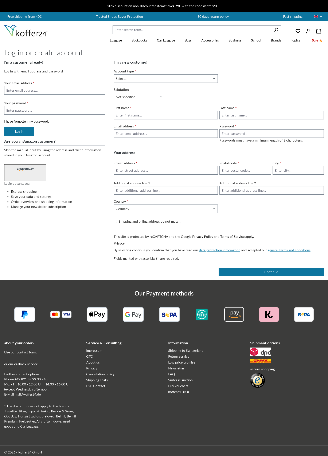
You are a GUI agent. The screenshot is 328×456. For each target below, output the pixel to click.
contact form (26, 352)
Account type (125, 71)
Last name (228, 108)
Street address (125, 163)
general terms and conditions (289, 250)
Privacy (91, 368)
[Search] (276, 29)
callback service (26, 364)
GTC (89, 356)
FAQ (171, 374)
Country (121, 201)
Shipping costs (97, 380)
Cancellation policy (100, 374)
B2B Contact (95, 386)
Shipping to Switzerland (185, 350)
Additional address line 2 (237, 183)
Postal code (229, 163)
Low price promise (181, 362)
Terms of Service (232, 236)
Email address (125, 126)
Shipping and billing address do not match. (150, 221)
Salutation (121, 89)
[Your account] (308, 30)
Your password (16, 103)
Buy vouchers (178, 386)
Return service (178, 356)
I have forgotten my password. (26, 121)
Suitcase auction (180, 380)
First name (123, 108)
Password (227, 126)
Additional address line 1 (132, 183)
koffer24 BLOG (179, 392)
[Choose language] (318, 16)
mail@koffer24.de (28, 394)
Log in (19, 131)
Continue (271, 272)
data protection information (219, 250)
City (277, 163)
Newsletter (176, 368)
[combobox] (192, 29)
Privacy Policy (202, 236)
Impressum (94, 350)
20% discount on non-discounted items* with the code (162, 6)
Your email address (19, 83)
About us (93, 362)
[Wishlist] (298, 30)
